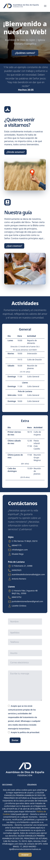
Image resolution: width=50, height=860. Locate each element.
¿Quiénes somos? (25, 52)
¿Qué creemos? (14, 245)
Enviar (15, 740)
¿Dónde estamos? (15, 151)
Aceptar (25, 854)
